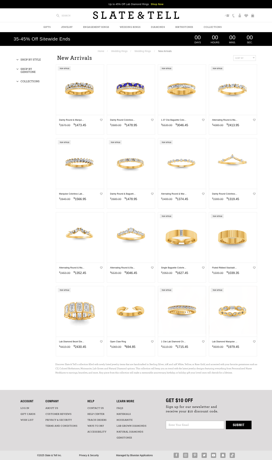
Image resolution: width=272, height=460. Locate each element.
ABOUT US (51, 408)
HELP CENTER (96, 414)
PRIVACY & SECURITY (58, 420)
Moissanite (125, 420)
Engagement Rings (96, 27)
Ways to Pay (95, 426)
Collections (213, 27)
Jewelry (67, 27)
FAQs (120, 408)
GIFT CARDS (28, 414)
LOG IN (24, 408)
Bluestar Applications (141, 455)
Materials (124, 414)
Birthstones (184, 27)
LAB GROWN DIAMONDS (131, 426)
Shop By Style (30, 59)
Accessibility (97, 432)
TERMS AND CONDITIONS (61, 426)
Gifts (47, 27)
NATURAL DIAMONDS (130, 432)
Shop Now (157, 4)
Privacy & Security (89, 455)
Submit (239, 425)
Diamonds (158, 27)
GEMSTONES (124, 438)
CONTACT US (95, 408)
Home (101, 51)
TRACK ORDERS (97, 420)
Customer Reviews (58, 414)
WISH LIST (27, 420)
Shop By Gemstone (28, 71)
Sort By (244, 57)
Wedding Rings (130, 27)
